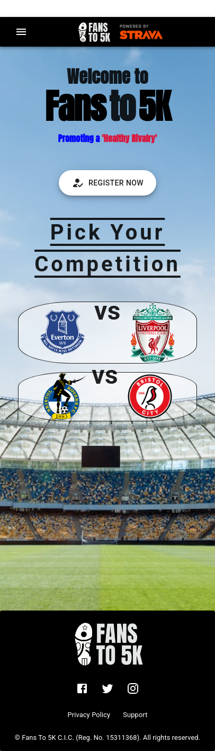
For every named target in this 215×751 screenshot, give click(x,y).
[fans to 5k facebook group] (82, 688)
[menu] (21, 32)
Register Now (107, 183)
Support (135, 715)
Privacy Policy (88, 715)
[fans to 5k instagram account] (133, 688)
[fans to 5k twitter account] (107, 688)
